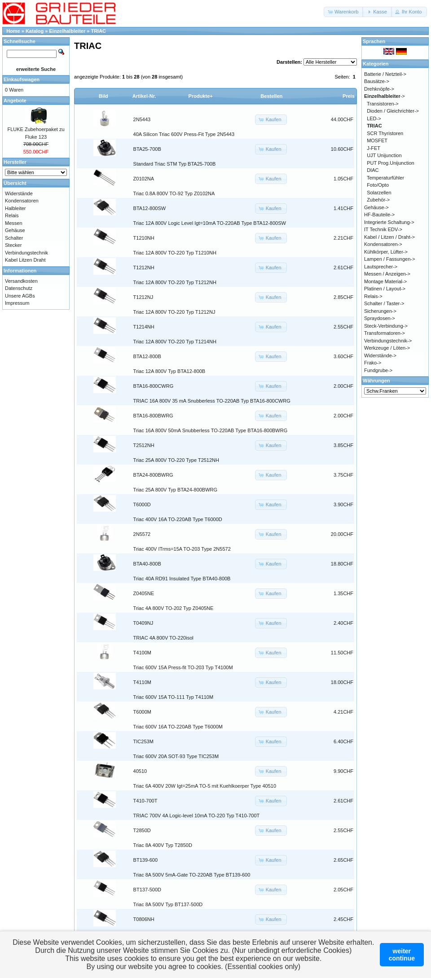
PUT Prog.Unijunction (390, 163)
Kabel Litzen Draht (25, 260)
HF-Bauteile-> (379, 214)
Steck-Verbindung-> (386, 326)
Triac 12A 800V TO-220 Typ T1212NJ (174, 312)
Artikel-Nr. (144, 96)
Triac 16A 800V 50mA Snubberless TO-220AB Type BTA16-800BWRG (210, 430)
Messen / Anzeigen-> (387, 273)
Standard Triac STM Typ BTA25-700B (174, 164)
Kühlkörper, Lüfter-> (386, 251)
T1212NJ (143, 297)
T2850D (142, 830)
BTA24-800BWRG (153, 475)
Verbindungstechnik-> (388, 340)
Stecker (13, 245)
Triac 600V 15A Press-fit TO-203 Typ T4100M (183, 667)
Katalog (35, 31)
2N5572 (142, 534)
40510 (140, 771)
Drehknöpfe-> (379, 89)
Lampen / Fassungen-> (389, 259)
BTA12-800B (147, 356)
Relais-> (373, 296)
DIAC (372, 170)
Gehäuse (15, 230)
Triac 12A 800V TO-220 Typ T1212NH (174, 282)
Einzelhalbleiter (67, 31)
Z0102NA (143, 178)
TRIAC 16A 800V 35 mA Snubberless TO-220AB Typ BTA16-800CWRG (211, 400)
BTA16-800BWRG (153, 415)
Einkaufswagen (22, 79)
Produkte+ (201, 96)
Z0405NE (143, 593)
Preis (349, 96)
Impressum (17, 303)
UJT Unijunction (384, 155)
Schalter (14, 238)
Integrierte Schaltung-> (389, 222)
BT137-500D (147, 889)
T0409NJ (143, 623)
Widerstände (19, 193)
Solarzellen (379, 192)
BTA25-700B (147, 149)
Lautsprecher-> (380, 266)
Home (13, 31)
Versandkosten (21, 281)
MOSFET (377, 140)
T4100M (142, 652)
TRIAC (98, 31)
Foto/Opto (378, 185)
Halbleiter (15, 208)
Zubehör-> (378, 199)
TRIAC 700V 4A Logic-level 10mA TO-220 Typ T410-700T (196, 815)
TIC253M (143, 741)
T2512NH (143, 445)
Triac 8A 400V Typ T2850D (162, 845)
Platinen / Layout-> (384, 288)
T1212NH (143, 267)
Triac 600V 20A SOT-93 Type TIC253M (176, 756)
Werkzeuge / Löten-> (387, 348)
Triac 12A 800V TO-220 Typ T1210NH (174, 252)
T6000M (142, 712)
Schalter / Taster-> (384, 303)
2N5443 (142, 119)
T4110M (142, 682)
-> (384, 96)
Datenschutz (18, 288)
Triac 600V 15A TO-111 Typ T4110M (173, 697)
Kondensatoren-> (383, 244)
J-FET (373, 148)
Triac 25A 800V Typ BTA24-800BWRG (175, 489)
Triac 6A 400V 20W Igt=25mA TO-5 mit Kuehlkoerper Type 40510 (204, 786)
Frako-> (372, 362)
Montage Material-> (385, 281)
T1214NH (143, 326)
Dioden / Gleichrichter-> (393, 111)
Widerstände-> (380, 355)
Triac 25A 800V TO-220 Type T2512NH (176, 460)
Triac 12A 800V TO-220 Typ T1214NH (174, 341)
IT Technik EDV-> (383, 229)
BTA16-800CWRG (153, 386)
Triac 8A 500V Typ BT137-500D (168, 904)
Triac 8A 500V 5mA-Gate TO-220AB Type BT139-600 (192, 874)
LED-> (374, 118)
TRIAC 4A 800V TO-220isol (163, 637)
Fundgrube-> (378, 370)
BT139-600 (145, 860)
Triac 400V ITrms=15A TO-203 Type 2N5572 (182, 549)
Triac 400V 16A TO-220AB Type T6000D (177, 519)
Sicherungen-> (380, 311)
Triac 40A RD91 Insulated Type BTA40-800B (182, 578)
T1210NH (143, 238)
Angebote (15, 100)
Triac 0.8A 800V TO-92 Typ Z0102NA (174, 193)
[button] (344, 12)
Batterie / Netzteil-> (385, 74)
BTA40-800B (147, 563)
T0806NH (143, 919)
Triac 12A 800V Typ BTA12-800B (169, 371)
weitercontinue (402, 954)
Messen (13, 223)
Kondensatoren (22, 200)
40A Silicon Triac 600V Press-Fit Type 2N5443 (183, 134)
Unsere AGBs (20, 295)
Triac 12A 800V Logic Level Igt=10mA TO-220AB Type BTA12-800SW (209, 223)
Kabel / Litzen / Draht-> (389, 237)
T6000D (142, 504)
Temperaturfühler (385, 177)
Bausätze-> (376, 81)
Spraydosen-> (379, 318)
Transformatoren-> (384, 333)
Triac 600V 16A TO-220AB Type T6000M (178, 726)
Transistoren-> (383, 103)
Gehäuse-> (376, 207)
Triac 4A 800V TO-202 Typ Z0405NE (173, 608)
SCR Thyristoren (385, 133)
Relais (12, 215)
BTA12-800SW (149, 208)
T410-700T (145, 800)
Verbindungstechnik (26, 252)
